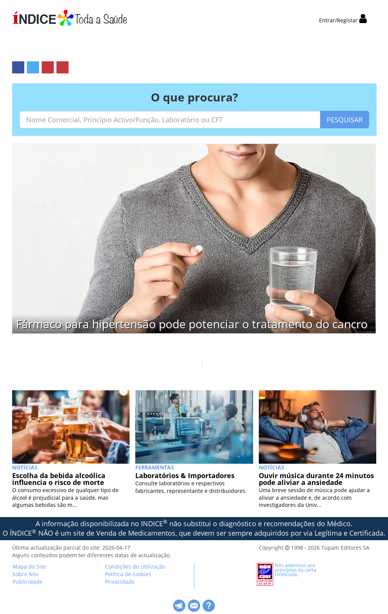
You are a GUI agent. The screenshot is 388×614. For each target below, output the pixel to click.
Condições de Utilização (135, 566)
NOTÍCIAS (25, 467)
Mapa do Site (29, 566)
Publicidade (27, 581)
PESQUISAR (345, 119)
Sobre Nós (26, 574)
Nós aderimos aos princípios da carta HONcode (295, 570)
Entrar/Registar (343, 20)
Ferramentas (154, 467)
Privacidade (120, 581)
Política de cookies (128, 574)
